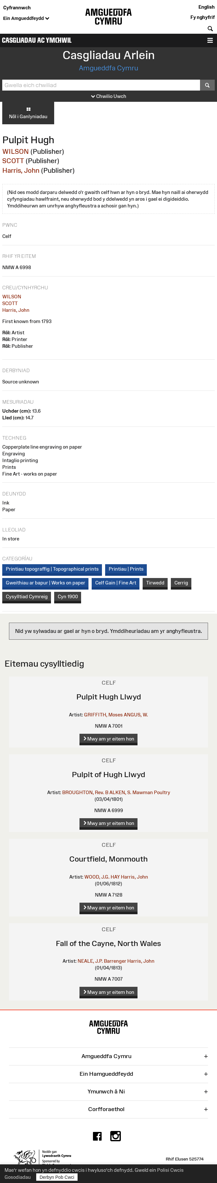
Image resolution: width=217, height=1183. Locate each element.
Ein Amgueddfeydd (26, 19)
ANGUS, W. (136, 714)
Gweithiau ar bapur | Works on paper (45, 582)
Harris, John (20, 170)
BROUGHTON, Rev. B (85, 792)
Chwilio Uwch (108, 96)
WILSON (15, 151)
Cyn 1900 (68, 596)
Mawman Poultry (151, 792)
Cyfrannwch (17, 7)
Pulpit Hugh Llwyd (108, 696)
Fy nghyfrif (202, 17)
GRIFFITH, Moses (103, 714)
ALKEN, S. (120, 792)
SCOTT (13, 160)
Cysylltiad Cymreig (27, 596)
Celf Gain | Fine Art (115, 582)
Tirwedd (155, 582)
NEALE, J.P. (90, 961)
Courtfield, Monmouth (108, 858)
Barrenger (115, 961)
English (206, 7)
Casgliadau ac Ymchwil (36, 40)
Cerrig (181, 582)
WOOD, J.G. (97, 877)
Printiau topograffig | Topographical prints (52, 569)
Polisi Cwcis (170, 1170)
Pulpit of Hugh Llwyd (108, 774)
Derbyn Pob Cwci (57, 1177)
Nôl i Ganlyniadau (28, 112)
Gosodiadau (17, 1177)
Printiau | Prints (126, 569)
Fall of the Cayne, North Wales (108, 943)
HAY (115, 877)
